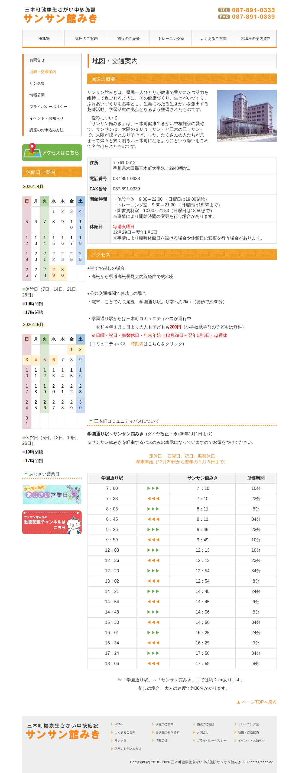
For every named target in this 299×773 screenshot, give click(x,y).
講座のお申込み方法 (47, 130)
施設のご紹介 (128, 38)
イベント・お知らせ (47, 118)
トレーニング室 (171, 38)
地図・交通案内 (43, 71)
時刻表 (137, 343)
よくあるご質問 (213, 38)
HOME (44, 38)
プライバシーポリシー (48, 106)
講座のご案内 (86, 38)
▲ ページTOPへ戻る (256, 702)
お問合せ (37, 60)
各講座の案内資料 (255, 38)
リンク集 (37, 83)
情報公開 (37, 95)
